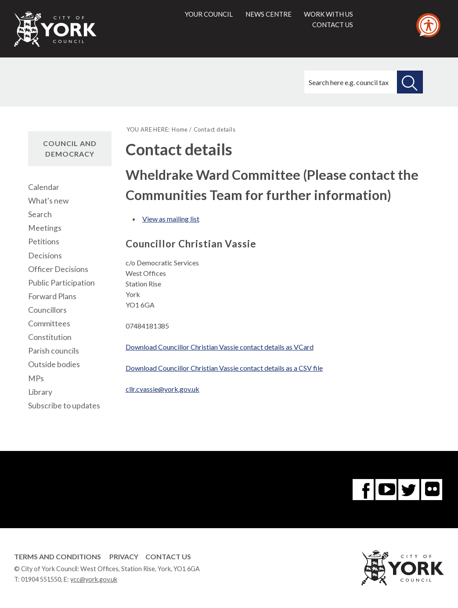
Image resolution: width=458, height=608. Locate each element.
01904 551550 (41, 579)
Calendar (43, 187)
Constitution (50, 337)
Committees (49, 323)
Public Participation (61, 282)
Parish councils (53, 350)
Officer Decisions (58, 269)
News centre (268, 14)
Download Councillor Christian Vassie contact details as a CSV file (224, 368)
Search (40, 214)
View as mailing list (170, 219)
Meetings (44, 227)
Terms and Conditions (57, 556)
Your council (209, 14)
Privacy (123, 556)
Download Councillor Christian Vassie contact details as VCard (220, 347)
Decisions (45, 255)
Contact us (332, 25)
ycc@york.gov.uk (93, 579)
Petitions (43, 241)
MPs (36, 378)
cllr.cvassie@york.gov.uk (162, 389)
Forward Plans (52, 296)
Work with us (328, 14)
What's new (48, 200)
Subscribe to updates (64, 405)
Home (180, 129)
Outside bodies (54, 364)
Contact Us (168, 556)
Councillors (47, 310)
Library (40, 392)
